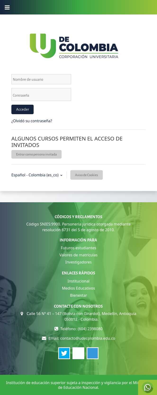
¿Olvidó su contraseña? (31, 120)
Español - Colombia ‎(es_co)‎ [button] (35, 175)
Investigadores (78, 262)
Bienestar (78, 295)
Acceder (22, 109)
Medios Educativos (78, 288)
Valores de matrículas (78, 255)
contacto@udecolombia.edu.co (87, 338)
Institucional (78, 281)
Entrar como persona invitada (36, 154)
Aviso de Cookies (86, 175)
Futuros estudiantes (78, 247)
